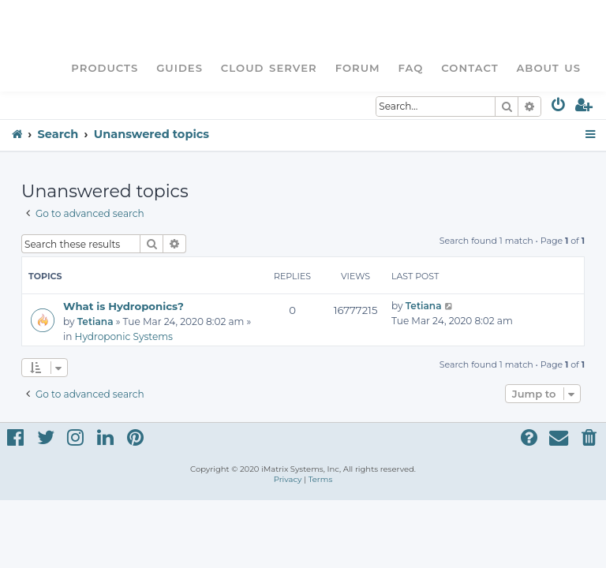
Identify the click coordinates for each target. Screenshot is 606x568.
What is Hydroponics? (123, 306)
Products (104, 68)
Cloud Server (269, 68)
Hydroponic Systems (124, 336)
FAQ (411, 68)
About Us (548, 68)
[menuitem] (559, 107)
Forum (357, 68)
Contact (469, 68)
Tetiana (95, 321)
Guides (179, 68)
